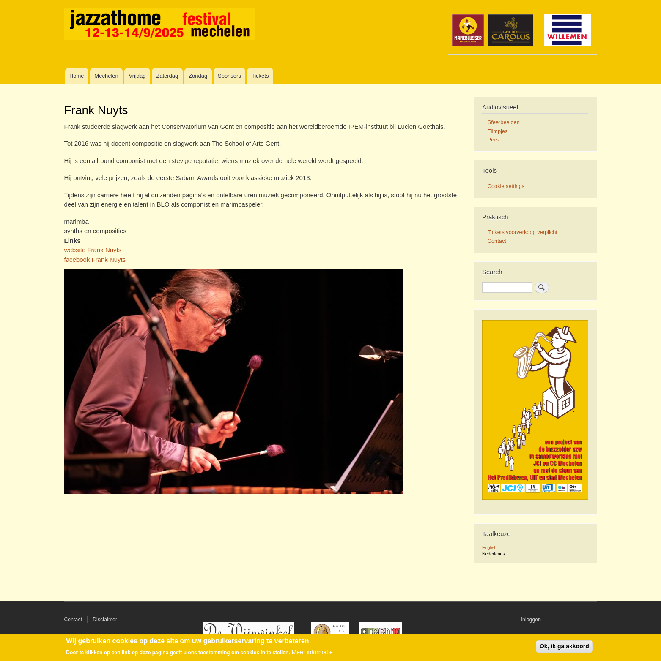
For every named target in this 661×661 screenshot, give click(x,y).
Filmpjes (498, 131)
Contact (497, 241)
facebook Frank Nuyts (95, 259)
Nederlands (493, 553)
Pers (493, 139)
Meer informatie (312, 652)
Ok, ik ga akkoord (564, 646)
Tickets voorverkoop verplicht (522, 232)
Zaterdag (167, 76)
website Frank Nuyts (93, 249)
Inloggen (531, 620)
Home (76, 76)
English (489, 547)
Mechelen (106, 76)
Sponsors (229, 76)
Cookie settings (506, 186)
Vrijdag (137, 76)
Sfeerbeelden (504, 122)
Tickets (260, 76)
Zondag (198, 76)
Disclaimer (105, 620)
